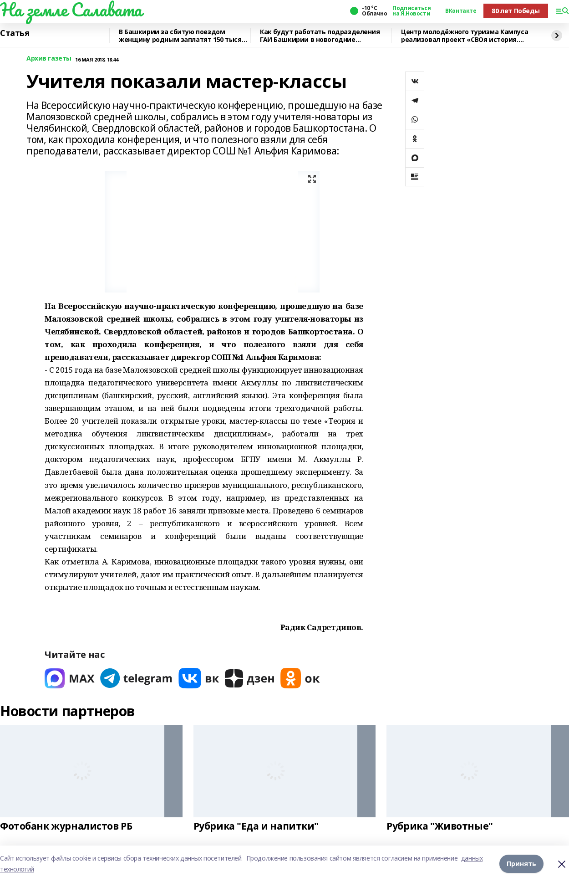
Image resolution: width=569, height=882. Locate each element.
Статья (14, 33)
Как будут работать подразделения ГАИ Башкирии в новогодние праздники (320, 35)
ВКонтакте (460, 11)
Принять (521, 863)
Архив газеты (48, 58)
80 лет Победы (516, 10)
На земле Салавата (71, 9)
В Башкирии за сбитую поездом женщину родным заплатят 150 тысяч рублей (182, 35)
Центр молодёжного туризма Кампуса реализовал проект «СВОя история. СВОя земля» (464, 35)
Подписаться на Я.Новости (411, 10)
